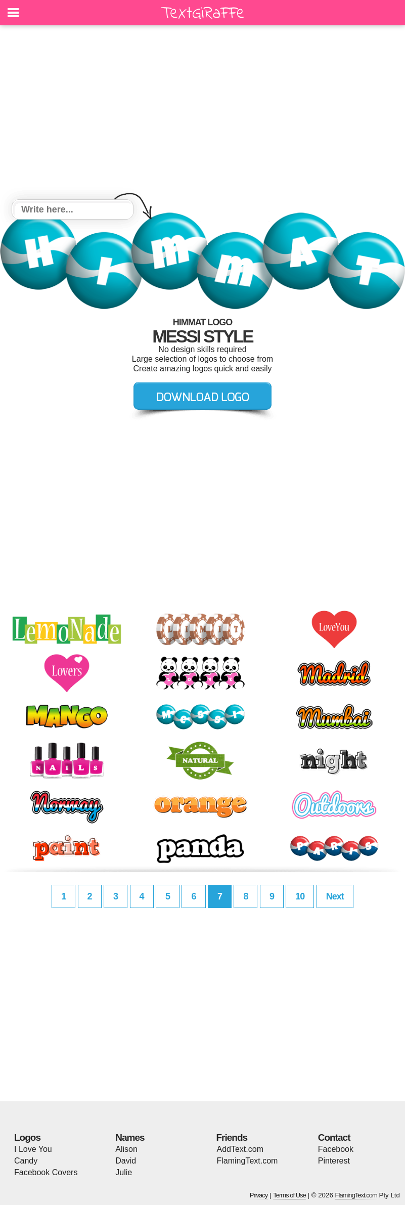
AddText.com (240, 1149)
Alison (126, 1149)
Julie (123, 1172)
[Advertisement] (202, 114)
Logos (27, 1137)
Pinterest (334, 1160)
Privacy (259, 1195)
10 (299, 896)
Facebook (335, 1149)
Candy (25, 1160)
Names (129, 1137)
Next (335, 896)
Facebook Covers (45, 1172)
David (125, 1160)
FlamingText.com (247, 1160)
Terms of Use (289, 1195)
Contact (334, 1137)
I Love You (33, 1149)
